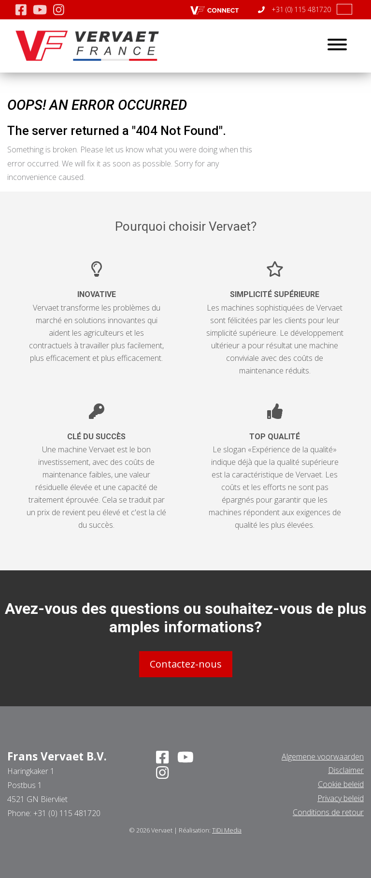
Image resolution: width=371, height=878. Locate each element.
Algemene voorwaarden (323, 756)
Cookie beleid (341, 784)
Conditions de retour (328, 812)
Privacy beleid (340, 798)
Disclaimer (346, 770)
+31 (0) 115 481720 (294, 9)
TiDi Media (227, 830)
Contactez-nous (186, 663)
